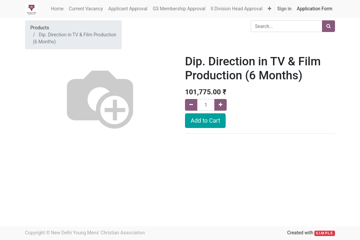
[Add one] (220, 105)
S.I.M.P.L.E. (324, 233)
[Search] (328, 26)
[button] (269, 9)
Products (39, 27)
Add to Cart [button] (205, 120)
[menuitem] (57, 9)
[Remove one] (191, 105)
